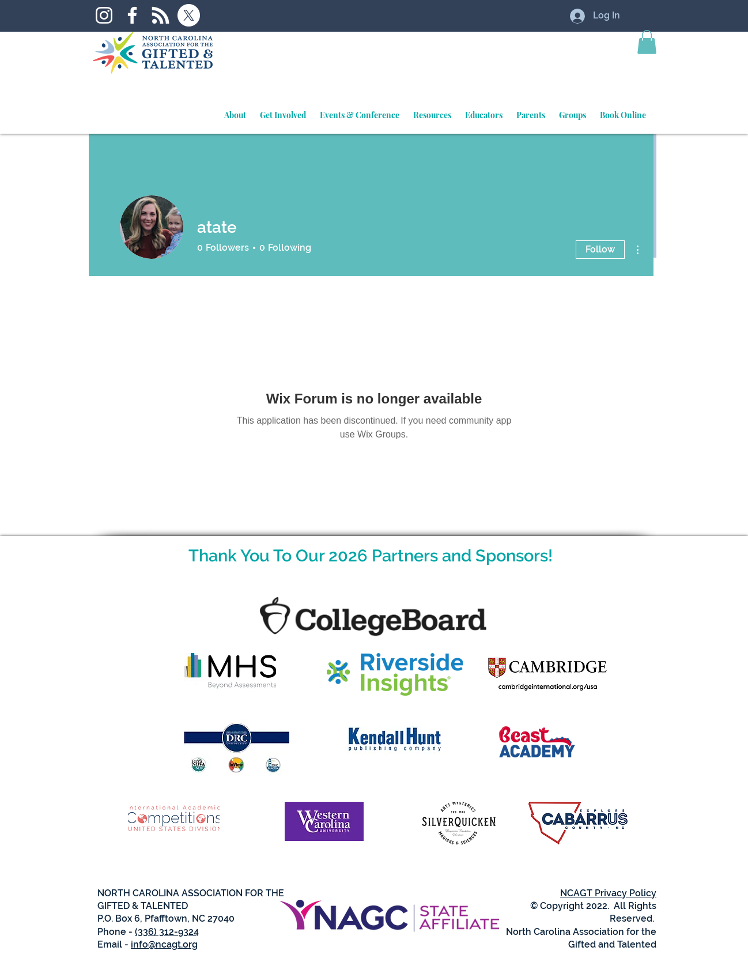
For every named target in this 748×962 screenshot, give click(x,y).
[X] (188, 15)
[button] (647, 42)
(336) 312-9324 (167, 931)
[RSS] (160, 15)
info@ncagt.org (164, 944)
